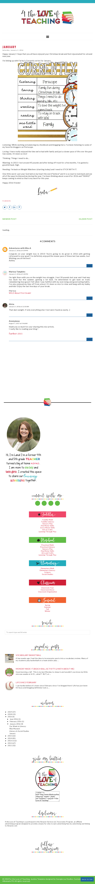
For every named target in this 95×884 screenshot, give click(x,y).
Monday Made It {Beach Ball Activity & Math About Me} (45, 669)
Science (47, 572)
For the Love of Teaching (19, 879)
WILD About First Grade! (20, 293)
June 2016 (14, 719)
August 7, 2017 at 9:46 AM (18, 323)
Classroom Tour (47, 588)
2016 (10, 717)
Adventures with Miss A (20, 248)
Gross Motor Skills (47, 528)
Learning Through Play (47, 532)
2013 (10, 741)
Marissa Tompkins (17, 272)
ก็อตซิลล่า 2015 (15, 334)
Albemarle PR (8, 881)
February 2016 (16, 721)
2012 (10, 743)
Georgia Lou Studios (64, 879)
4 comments (6, 201)
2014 (10, 738)
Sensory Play (47, 524)
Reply (90, 266)
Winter (47, 611)
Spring (47, 605)
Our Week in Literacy (17, 726)
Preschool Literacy (47, 547)
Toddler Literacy (47, 522)
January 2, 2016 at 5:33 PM (18, 274)
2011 (10, 746)
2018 (10, 714)
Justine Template (38, 879)
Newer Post (9, 219)
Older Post (86, 219)
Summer (47, 607)
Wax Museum (14, 729)
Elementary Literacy (47, 570)
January (12, 733)
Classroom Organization (47, 592)
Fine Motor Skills (47, 526)
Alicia (11, 304)
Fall (47, 609)
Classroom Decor (47, 590)
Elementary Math (47, 568)
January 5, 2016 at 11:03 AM (19, 306)
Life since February (26, 682)
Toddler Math (47, 520)
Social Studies (47, 574)
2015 (10, 736)
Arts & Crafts (47, 530)
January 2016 (15, 724)
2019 (10, 712)
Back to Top (87, 879)
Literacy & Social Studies (19, 731)
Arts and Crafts (48, 553)
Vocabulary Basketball (28, 655)
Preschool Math (47, 545)
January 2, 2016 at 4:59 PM (18, 250)
